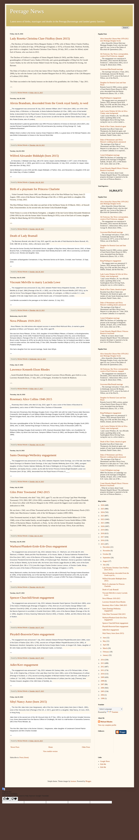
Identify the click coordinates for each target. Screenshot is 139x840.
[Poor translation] (14, 799)
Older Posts (86, 747)
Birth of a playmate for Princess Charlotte (35, 189)
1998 (103, 698)
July (104, 565)
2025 (103, 509)
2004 (103, 695)
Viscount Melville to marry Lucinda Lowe (35, 282)
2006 (103, 688)
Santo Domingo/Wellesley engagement (33, 455)
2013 (103, 663)
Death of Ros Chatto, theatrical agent (113, 126)
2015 (103, 544)
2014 (103, 660)
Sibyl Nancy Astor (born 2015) (28, 701)
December (106, 547)
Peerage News (27, 11)
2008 (103, 681)
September (107, 558)
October (106, 554)
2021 (103, 523)
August (105, 561)
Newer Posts (15, 747)
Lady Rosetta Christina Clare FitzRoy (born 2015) (40, 38)
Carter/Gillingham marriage (110, 155)
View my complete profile (107, 725)
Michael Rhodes (106, 722)
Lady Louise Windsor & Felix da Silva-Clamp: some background (114, 112)
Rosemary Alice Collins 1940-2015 (31, 399)
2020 (103, 526)
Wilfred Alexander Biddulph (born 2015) (34, 155)
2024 (103, 512)
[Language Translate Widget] (110, 709)
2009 (103, 677)
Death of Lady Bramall (23, 235)
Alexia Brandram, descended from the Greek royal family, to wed (49, 103)
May (104, 641)
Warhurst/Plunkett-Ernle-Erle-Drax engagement (38, 546)
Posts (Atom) (24, 757)
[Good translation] (6, 799)
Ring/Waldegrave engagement (110, 98)
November (107, 551)
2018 (103, 533)
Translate (112, 712)
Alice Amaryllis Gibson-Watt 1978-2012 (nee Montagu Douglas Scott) (114, 40)
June (104, 638)
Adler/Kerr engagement (24, 664)
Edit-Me (103, 764)
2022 (103, 519)
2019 (103, 530)
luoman (73, 781)
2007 (103, 684)
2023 (103, 516)
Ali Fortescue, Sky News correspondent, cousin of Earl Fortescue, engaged (114, 55)
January (106, 655)
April (105, 645)
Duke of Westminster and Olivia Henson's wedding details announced (113, 141)
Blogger (88, 781)
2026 (103, 505)
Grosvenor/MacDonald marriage (111, 69)
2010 (103, 674)
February (106, 652)
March (105, 648)
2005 (103, 691)
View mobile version (50, 751)
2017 (103, 537)
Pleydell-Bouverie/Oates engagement (32, 634)
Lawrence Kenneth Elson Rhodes (30, 369)
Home (51, 747)
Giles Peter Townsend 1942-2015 (30, 492)
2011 (103, 670)
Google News (105, 761)
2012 (103, 667)
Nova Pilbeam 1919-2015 (25, 320)
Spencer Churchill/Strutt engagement (32, 597)
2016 (103, 540)
